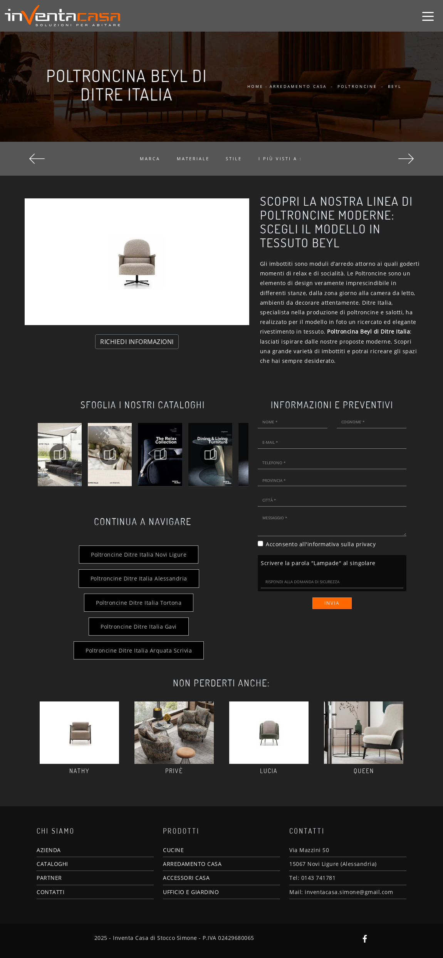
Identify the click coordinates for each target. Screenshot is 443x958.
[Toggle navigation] (428, 15)
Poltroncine (357, 86)
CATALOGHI (52, 863)
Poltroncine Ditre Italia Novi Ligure (138, 554)
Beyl (394, 86)
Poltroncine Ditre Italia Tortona (138, 602)
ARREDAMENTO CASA (192, 863)
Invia (332, 603)
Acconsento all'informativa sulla (321, 544)
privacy (366, 544)
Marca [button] (150, 158)
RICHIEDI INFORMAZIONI (137, 341)
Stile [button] (234, 158)
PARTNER (49, 877)
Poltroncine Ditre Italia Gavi (139, 626)
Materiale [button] (193, 158)
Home (255, 86)
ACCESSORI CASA (186, 877)
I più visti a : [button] (280, 158)
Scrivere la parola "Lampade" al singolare (318, 563)
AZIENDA (49, 850)
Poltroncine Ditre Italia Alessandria (139, 578)
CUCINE (173, 850)
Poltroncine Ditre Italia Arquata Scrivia (139, 650)
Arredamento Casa (298, 86)
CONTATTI (50, 892)
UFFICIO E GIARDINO (191, 892)
